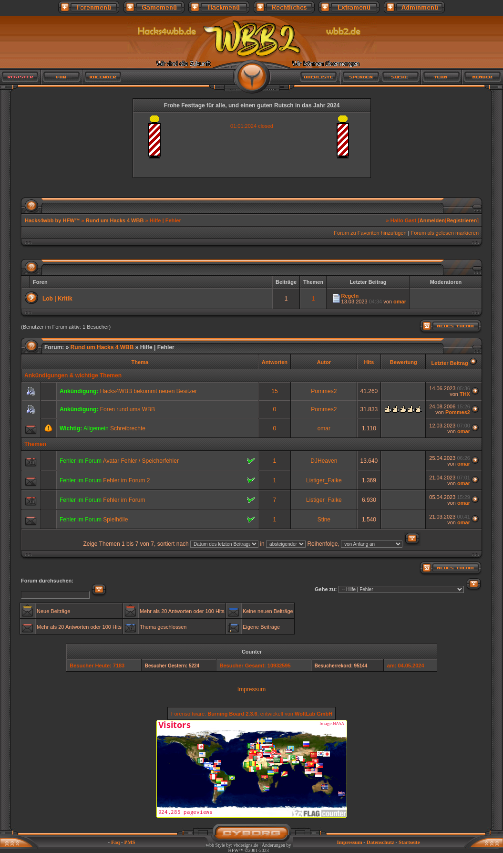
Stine (324, 519)
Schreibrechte (127, 428)
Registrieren (461, 220)
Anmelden (432, 220)
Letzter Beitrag (449, 363)
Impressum (251, 689)
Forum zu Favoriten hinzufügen (370, 233)
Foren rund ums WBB (127, 409)
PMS (129, 842)
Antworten (274, 362)
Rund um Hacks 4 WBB (115, 220)
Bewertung (403, 362)
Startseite (409, 842)
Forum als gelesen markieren (445, 233)
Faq (115, 842)
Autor (324, 362)
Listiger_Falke (324, 480)
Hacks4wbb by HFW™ (53, 220)
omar (399, 301)
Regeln (350, 296)
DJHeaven (323, 461)
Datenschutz (380, 842)
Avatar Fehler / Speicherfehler (141, 461)
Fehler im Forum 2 (126, 480)
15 (274, 391)
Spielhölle (115, 519)
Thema (140, 362)
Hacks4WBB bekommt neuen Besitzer (148, 391)
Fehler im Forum (124, 500)
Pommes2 (324, 391)
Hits (369, 362)
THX (465, 394)
